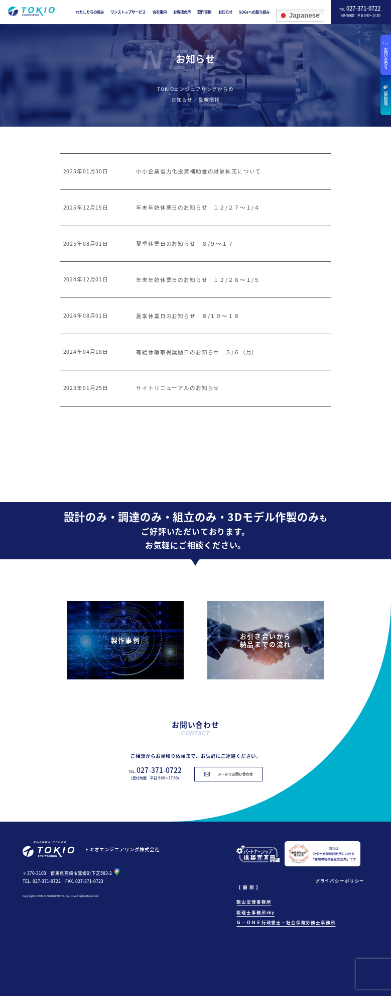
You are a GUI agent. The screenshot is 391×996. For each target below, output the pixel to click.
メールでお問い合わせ (235, 773)
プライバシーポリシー (340, 880)
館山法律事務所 (253, 902)
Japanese (299, 15)
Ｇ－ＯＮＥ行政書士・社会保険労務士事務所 (285, 922)
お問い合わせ (386, 57)
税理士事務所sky (255, 912)
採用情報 (386, 98)
